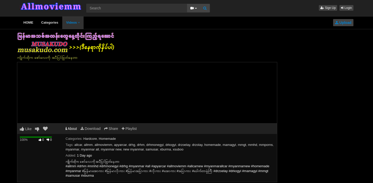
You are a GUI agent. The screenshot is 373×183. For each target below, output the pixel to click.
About (71, 129)
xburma (165, 149)
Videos (73, 22)
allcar (78, 145)
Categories (49, 22)
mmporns (266, 145)
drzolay (197, 145)
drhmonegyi (155, 145)
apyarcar (120, 145)
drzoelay (184, 145)
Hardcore (90, 139)
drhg (132, 145)
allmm (88, 145)
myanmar (72, 149)
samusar (152, 149)
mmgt (242, 145)
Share (111, 129)
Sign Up (328, 8)
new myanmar (133, 149)
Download (91, 129)
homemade (212, 145)
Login (346, 8)
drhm (141, 145)
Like (26, 129)
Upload (343, 23)
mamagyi (229, 145)
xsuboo (178, 149)
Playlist (129, 129)
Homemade (107, 139)
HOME (28, 22)
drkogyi (170, 145)
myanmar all (90, 149)
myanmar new (111, 149)
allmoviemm (103, 145)
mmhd (252, 145)
